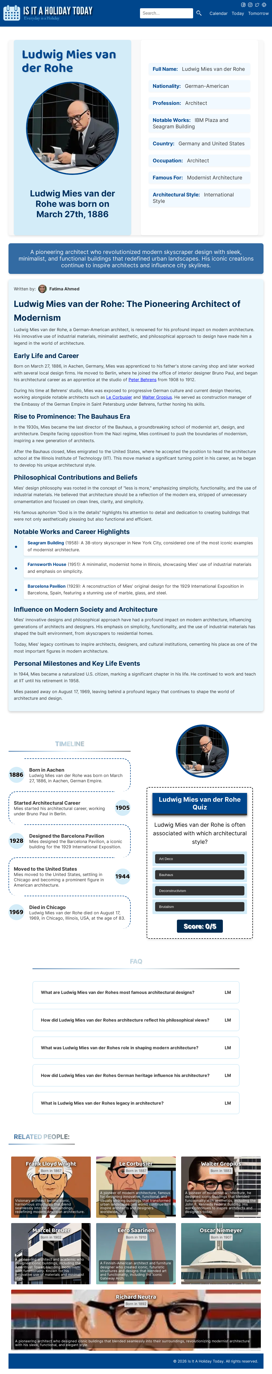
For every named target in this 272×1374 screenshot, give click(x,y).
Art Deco (166, 859)
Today (238, 13)
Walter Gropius (157, 397)
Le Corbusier (119, 397)
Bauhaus (166, 875)
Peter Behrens (142, 379)
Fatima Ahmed (64, 288)
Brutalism (166, 907)
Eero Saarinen (136, 1230)
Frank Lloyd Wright (51, 1164)
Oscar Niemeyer (221, 1230)
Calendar (219, 13)
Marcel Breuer (51, 1230)
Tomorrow (258, 13)
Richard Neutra (136, 1297)
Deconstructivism (172, 891)
